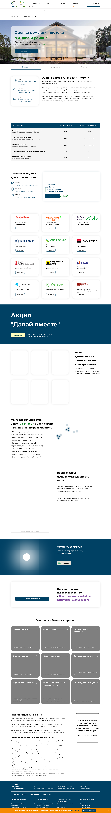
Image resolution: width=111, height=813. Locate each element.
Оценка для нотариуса (84, 676)
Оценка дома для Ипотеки (41, 797)
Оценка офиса (61, 796)
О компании (27, 11)
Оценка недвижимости (18, 789)
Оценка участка (20, 653)
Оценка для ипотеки (83, 653)
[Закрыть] (108, 811)
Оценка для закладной (24, 676)
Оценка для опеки (52, 653)
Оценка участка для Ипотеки (41, 798)
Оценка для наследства (86, 791)
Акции (16, 784)
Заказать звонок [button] (94, 5)
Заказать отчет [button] (26, 51)
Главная (13, 16)
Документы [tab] (55, 67)
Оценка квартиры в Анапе (18, 793)
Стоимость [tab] (85, 67)
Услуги (46, 11)
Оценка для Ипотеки (41, 789)
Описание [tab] (25, 67)
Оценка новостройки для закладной (43, 793)
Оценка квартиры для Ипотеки (42, 795)
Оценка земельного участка (18, 797)
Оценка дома (49, 629)
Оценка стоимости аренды (64, 798)
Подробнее (18, 335)
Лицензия (66, 11)
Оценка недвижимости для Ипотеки (43, 791)
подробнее (20, 228)
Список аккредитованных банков (42, 804)
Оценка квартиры (21, 629)
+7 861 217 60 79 (93, 2)
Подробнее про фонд (32, 598)
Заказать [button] (52, 196)
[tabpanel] (55, 91)
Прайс (24, 784)
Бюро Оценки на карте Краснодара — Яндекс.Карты (30, 531)
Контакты (84, 11)
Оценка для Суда (84, 793)
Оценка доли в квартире (17, 800)
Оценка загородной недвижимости (20, 798)
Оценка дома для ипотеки (30, 16)
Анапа (76, 6)
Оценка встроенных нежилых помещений (68, 793)
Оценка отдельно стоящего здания (66, 800)
